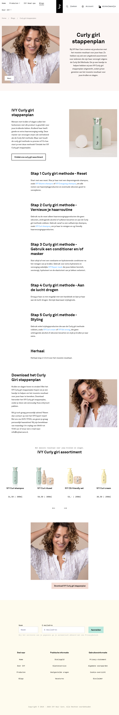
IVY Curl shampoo (43, 226)
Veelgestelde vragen (59, 672)
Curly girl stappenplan (28, 18)
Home (4, 3)
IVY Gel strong (64, 330)
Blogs (41, 3)
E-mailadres (63, 628)
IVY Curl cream (49, 330)
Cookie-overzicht (98, 672)
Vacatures (59, 679)
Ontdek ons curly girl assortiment (28, 157)
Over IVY (6, 10)
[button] (53, 508)
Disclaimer (98, 679)
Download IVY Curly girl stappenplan (70, 586)
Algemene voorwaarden (98, 666)
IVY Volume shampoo (44, 184)
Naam (28, 628)
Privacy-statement (98, 660)
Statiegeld (59, 660)
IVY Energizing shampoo (66, 184)
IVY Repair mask (55, 267)
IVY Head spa (29, 3)
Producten (14, 3)
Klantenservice (59, 666)
